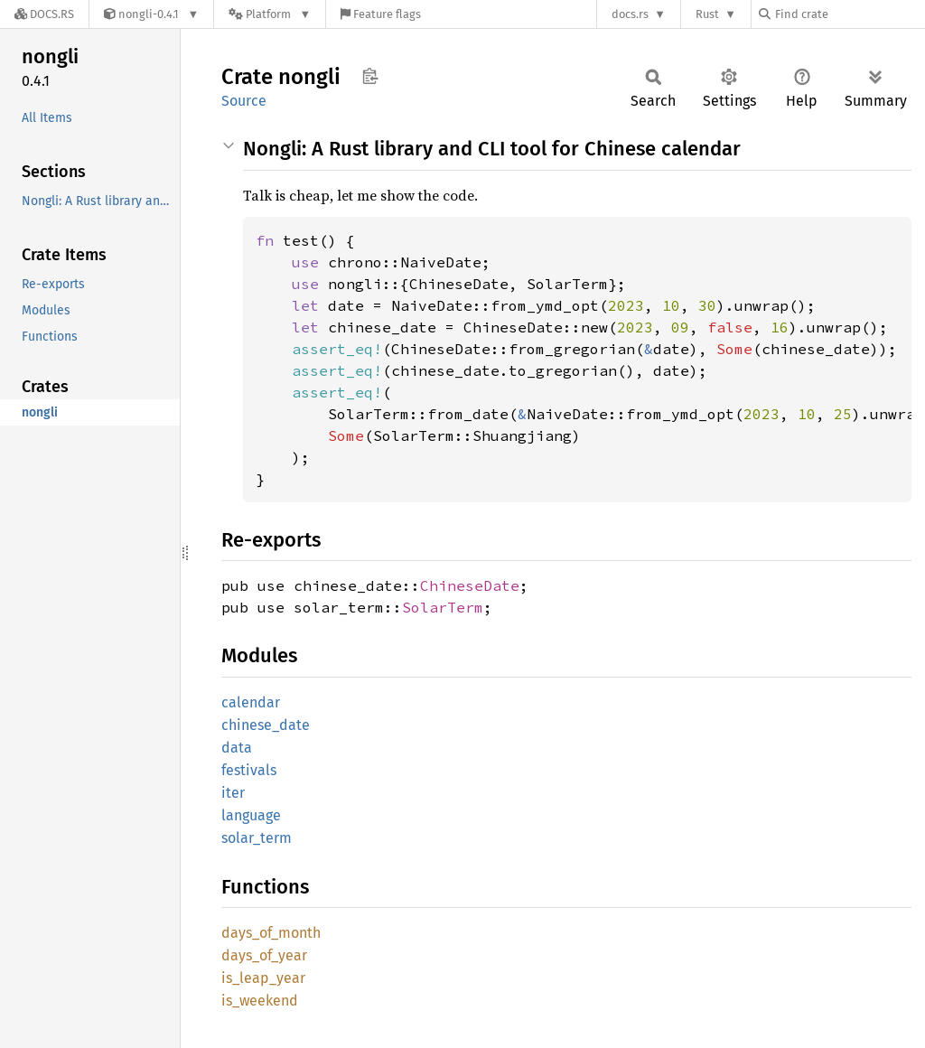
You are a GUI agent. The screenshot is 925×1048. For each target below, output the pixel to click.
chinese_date (265, 725)
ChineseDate (469, 585)
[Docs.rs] (44, 14)
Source (243, 100)
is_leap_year (263, 978)
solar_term (256, 838)
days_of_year (264, 955)
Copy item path (370, 76)
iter (233, 792)
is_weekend (259, 1000)
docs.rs (630, 14)
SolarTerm (442, 607)
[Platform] (269, 14)
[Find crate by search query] (849, 14)
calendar (250, 702)
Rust (707, 14)
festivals (248, 770)
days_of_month (271, 932)
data (236, 747)
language (251, 815)
